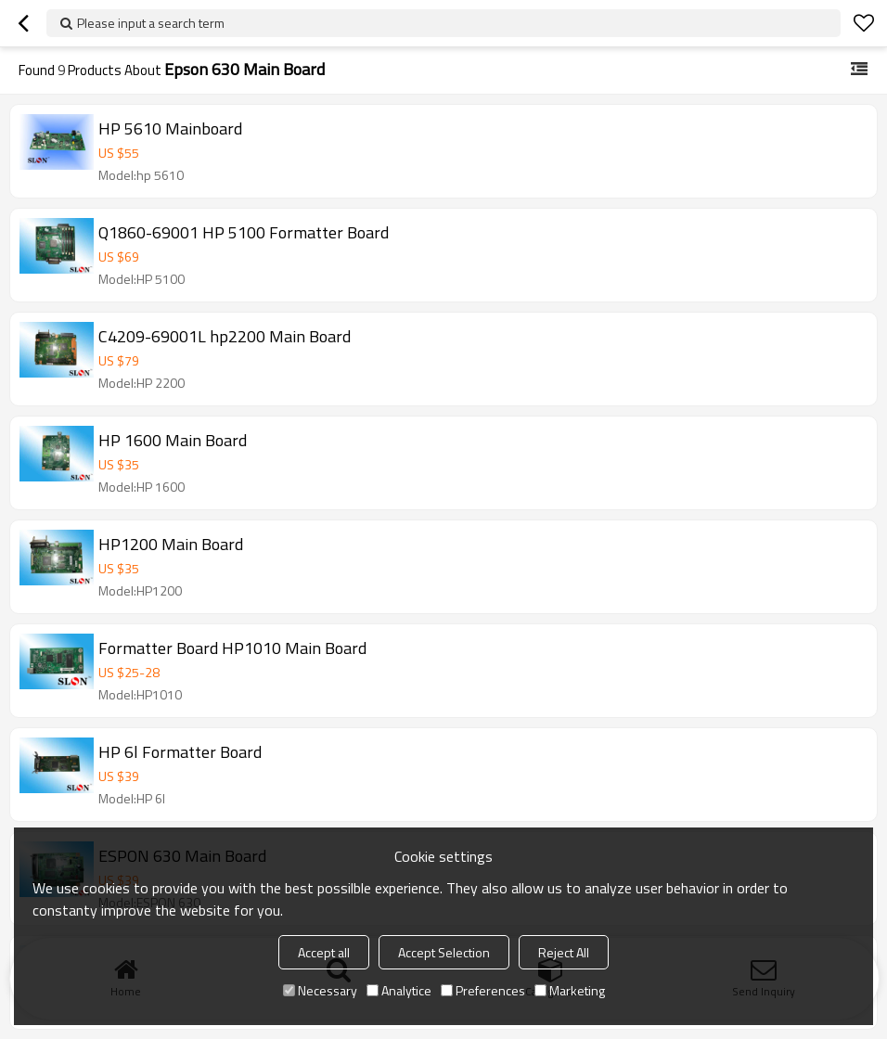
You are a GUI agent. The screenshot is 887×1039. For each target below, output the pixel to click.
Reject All (563, 952)
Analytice (398, 990)
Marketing (569, 990)
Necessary (320, 990)
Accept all (324, 952)
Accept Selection (444, 952)
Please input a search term (151, 22)
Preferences (483, 990)
